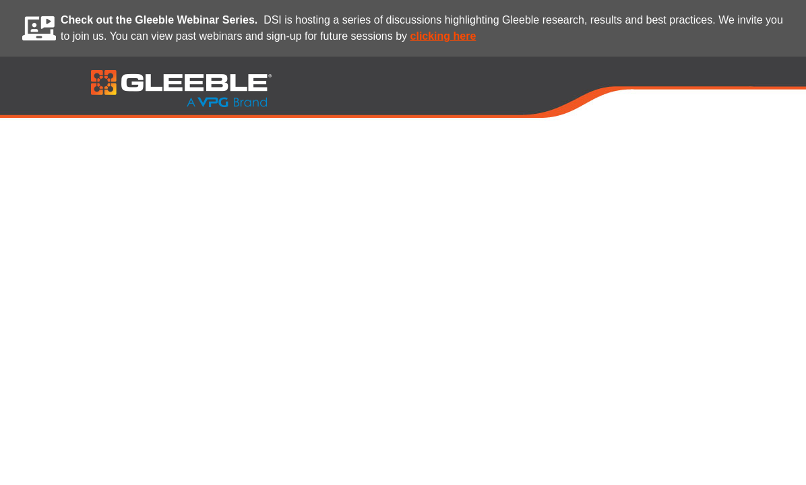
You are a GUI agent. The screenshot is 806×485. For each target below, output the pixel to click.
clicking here (443, 36)
